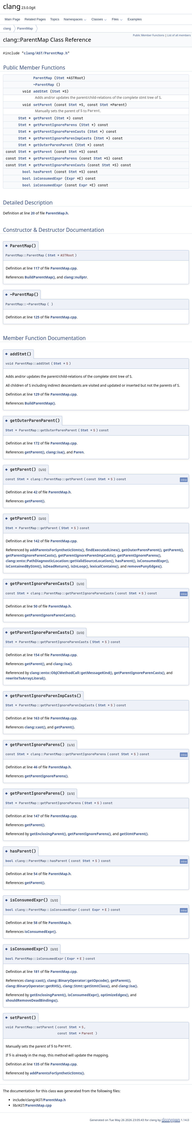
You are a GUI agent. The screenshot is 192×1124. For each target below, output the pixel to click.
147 (36, 816)
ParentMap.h (57, 213)
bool (26, 172)
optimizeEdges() (114, 994)
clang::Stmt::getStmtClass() (86, 986)
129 (36, 394)
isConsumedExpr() (152, 560)
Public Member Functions (148, 35)
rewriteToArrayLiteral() (25, 678)
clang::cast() (35, 727)
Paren (79, 452)
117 (36, 268)
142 (36, 541)
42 (35, 492)
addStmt (40, 91)
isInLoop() (79, 566)
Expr (71, 178)
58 (35, 922)
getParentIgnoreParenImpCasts (62, 138)
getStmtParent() (134, 833)
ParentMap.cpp (63, 268)
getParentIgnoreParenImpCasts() (86, 555)
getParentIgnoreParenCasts (59, 131)
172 (36, 443)
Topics (54, 19)
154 (36, 654)
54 (35, 873)
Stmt (60, 78)
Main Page (12, 19)
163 (36, 718)
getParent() (34, 452)
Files (117, 19)
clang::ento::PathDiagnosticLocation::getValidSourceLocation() (59, 560)
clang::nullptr (75, 277)
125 (36, 317)
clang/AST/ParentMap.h (45, 53)
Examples (135, 19)
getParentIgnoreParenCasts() (31, 555)
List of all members (179, 35)
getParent (42, 118)
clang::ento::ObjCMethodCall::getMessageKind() (71, 672)
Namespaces (75, 19)
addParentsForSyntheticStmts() (57, 549)
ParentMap (25, 28)
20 (33, 213)
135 (36, 1064)
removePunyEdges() (144, 566)
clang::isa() (55, 452)
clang (7, 28)
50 (35, 606)
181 (36, 971)
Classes (99, 19)
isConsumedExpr (47, 178)
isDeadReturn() (56, 566)
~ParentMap (43, 84)
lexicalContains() (104, 566)
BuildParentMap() (40, 277)
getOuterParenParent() (142, 549)
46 (35, 767)
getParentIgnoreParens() (138, 555)
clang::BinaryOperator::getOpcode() (78, 980)
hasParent (42, 172)
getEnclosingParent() (48, 833)
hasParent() (125, 560)
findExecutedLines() (103, 549)
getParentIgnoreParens (55, 125)
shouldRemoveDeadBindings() (31, 1000)
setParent (42, 104)
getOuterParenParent (53, 145)
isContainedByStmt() (23, 566)
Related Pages (35, 19)
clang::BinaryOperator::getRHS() (33, 986)
